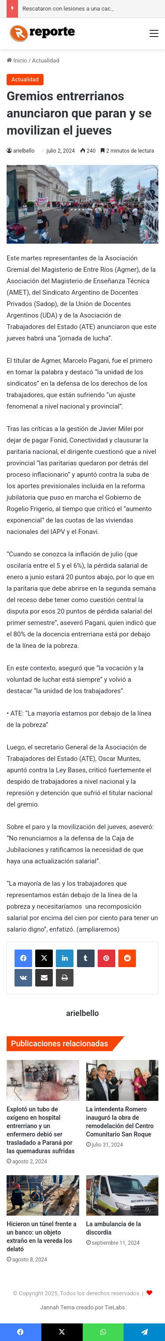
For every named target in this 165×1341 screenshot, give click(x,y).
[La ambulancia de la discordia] (122, 1195)
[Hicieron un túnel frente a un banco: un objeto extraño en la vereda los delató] (43, 1195)
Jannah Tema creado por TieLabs (82, 1307)
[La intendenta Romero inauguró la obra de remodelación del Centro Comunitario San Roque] (122, 1080)
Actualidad (45, 60)
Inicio (17, 60)
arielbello (24, 151)
